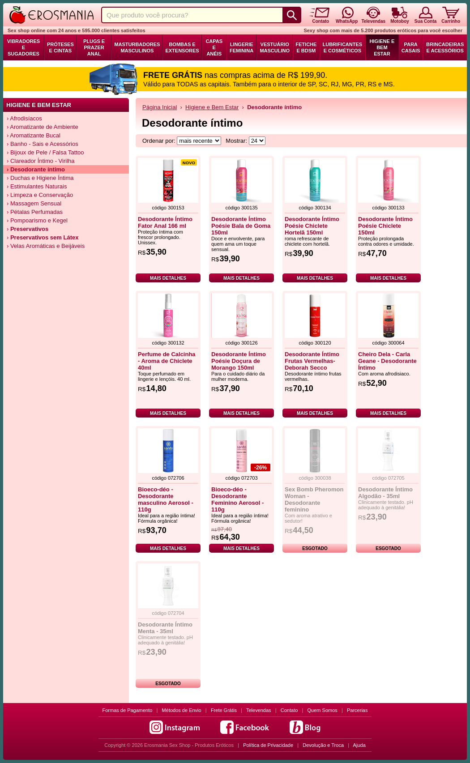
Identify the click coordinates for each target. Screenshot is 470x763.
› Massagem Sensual (34, 203)
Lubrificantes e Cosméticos (343, 47)
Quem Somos (323, 710)
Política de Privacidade (268, 745)
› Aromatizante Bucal (33, 135)
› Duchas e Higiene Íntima (40, 178)
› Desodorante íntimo (36, 169)
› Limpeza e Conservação (40, 195)
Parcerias (357, 710)
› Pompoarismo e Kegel (37, 220)
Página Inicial (159, 107)
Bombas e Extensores (182, 47)
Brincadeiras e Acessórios (445, 47)
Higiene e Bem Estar (382, 47)
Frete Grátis (224, 710)
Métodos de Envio (181, 710)
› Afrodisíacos (24, 118)
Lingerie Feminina (241, 47)
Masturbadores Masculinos (137, 47)
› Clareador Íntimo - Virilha (40, 161)
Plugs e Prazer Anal (94, 47)
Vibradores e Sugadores (23, 47)
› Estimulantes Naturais (37, 186)
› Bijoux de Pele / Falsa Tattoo (45, 152)
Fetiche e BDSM (305, 47)
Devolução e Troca (323, 745)
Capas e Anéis (213, 47)
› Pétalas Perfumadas (35, 212)
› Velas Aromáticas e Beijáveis (46, 246)
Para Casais (411, 47)
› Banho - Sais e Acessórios (42, 144)
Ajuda (359, 745)
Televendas (258, 710)
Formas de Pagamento (128, 710)
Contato (289, 710)
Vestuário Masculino (275, 47)
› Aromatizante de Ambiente (42, 127)
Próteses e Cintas (60, 47)
